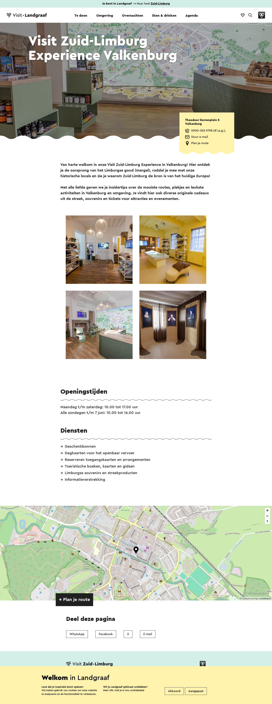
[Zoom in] (267, 510)
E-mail (147, 634)
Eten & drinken (164, 15)
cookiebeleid (137, 690)
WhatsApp (77, 634)
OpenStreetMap (250, 598)
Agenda (191, 15)
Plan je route (200, 143)
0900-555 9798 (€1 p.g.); (208, 130)
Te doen (80, 15)
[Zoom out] (267, 516)
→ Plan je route (74, 599)
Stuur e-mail (199, 136)
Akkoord (174, 691)
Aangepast (195, 691)
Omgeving (104, 15)
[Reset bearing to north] (267, 521)
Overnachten (132, 15)
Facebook (106, 634)
